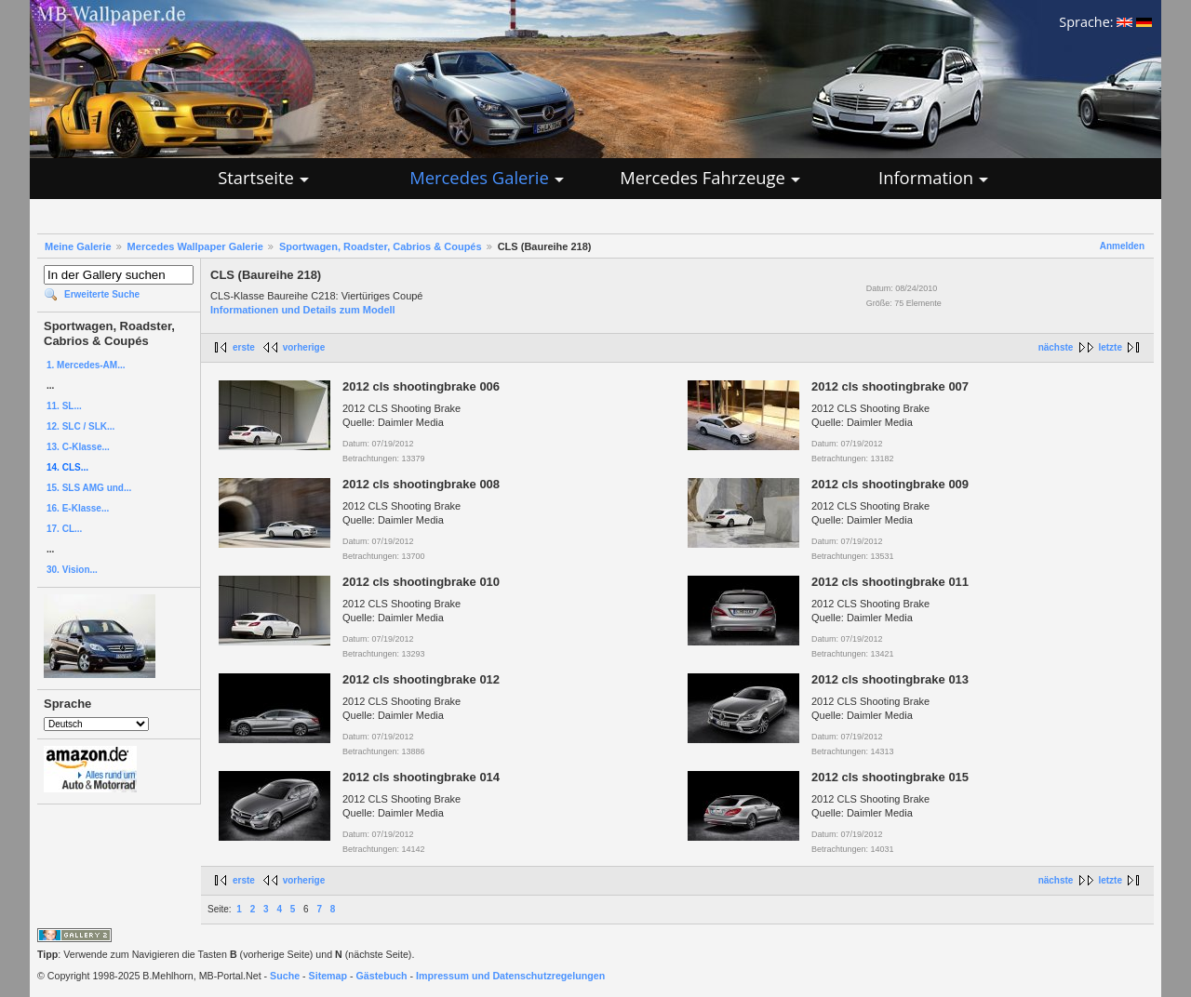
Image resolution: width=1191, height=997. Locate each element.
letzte (1110, 347)
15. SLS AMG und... (89, 488)
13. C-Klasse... (78, 447)
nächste (1056, 347)
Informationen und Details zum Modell (302, 309)
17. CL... (64, 529)
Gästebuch (382, 975)
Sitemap (328, 975)
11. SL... (64, 406)
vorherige (304, 347)
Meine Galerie (78, 246)
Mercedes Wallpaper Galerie (195, 246)
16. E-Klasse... (78, 508)
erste (244, 347)
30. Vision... (72, 570)
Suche (285, 975)
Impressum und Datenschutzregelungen (510, 975)
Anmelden (1122, 246)
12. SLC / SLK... (80, 426)
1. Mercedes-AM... (86, 365)
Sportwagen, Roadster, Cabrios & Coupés (380, 246)
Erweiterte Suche (102, 294)
